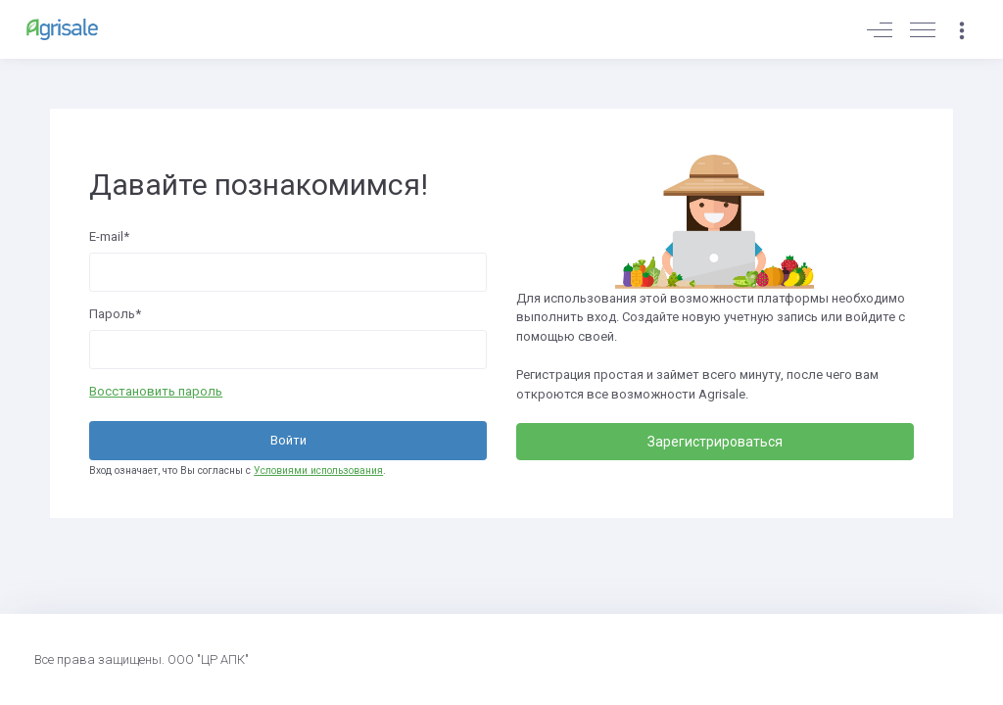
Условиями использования (318, 470)
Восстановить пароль (155, 391)
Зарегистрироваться (715, 441)
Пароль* (115, 313)
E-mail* (109, 236)
